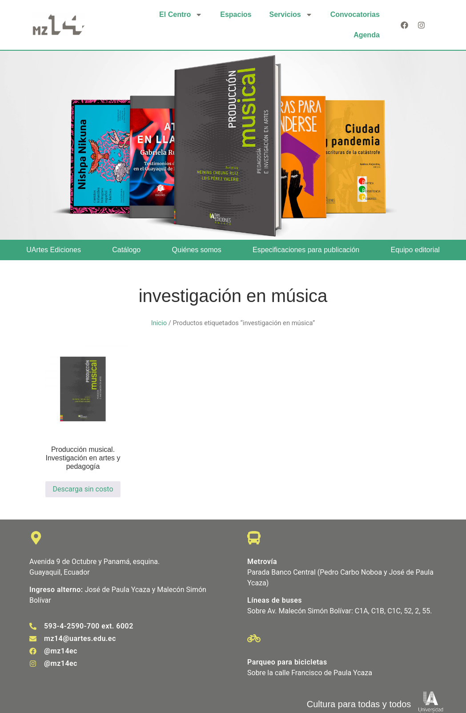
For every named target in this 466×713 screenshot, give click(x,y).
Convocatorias (355, 14)
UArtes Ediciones (53, 250)
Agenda (367, 35)
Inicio (159, 323)
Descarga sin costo (82, 489)
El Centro (180, 15)
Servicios (291, 15)
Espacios (235, 14)
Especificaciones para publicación (306, 250)
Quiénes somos (196, 250)
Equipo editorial (415, 250)
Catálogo (126, 250)
